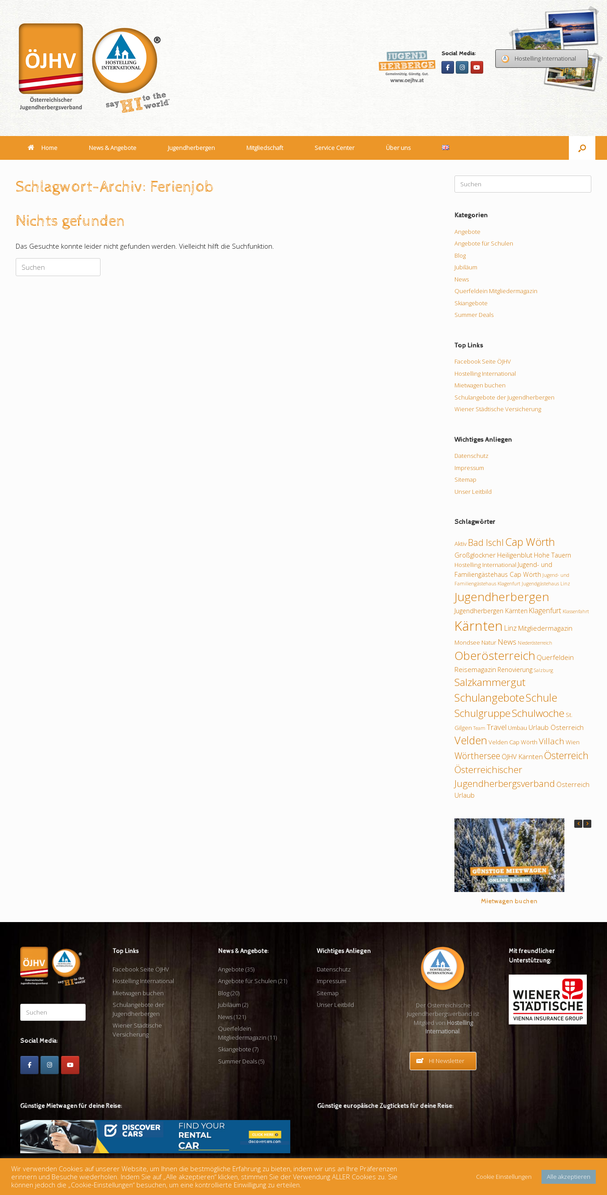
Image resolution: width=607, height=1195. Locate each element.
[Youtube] (477, 67)
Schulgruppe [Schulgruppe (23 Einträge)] (482, 713)
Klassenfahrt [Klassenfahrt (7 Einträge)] (576, 611)
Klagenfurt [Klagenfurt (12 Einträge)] (545, 610)
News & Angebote (112, 148)
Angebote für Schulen (483, 243)
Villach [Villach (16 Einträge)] (551, 741)
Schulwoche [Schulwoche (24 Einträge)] (538, 713)
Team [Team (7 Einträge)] (479, 728)
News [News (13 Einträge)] (507, 642)
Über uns (398, 148)
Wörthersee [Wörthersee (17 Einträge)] (477, 756)
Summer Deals (473, 315)
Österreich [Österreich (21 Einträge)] (566, 755)
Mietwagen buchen (480, 385)
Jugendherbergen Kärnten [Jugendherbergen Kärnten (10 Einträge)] (491, 610)
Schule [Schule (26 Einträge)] (541, 697)
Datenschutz (471, 456)
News (461, 279)
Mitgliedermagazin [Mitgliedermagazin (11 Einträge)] (545, 628)
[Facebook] (447, 67)
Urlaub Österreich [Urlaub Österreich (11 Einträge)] (556, 727)
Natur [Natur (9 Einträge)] (488, 642)
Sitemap (465, 479)
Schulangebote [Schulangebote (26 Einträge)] (489, 697)
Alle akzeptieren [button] (568, 1177)
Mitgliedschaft (264, 148)
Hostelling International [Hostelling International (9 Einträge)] (485, 565)
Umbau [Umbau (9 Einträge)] (517, 728)
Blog (460, 255)
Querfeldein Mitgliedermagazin (495, 291)
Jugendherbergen (191, 148)
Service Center (334, 148)
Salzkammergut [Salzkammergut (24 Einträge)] (489, 682)
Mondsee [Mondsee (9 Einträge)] (467, 642)
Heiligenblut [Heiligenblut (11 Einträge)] (515, 554)
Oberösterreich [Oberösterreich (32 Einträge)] (494, 655)
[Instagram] (462, 67)
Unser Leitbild (473, 492)
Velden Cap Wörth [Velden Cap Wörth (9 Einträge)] (513, 742)
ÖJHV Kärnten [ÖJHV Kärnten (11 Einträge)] (522, 756)
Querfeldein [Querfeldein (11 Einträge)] (555, 657)
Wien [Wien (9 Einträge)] (573, 742)
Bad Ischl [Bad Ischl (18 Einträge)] (486, 542)
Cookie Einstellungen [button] (504, 1177)
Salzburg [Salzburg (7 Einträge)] (543, 670)
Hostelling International (485, 373)
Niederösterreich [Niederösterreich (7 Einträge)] (535, 643)
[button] (582, 148)
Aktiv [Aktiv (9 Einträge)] (460, 544)
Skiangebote (471, 303)
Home (42, 148)
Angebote (467, 232)
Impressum (469, 468)
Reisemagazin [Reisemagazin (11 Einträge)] (475, 669)
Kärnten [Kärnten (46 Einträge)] (478, 626)
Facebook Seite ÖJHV (482, 361)
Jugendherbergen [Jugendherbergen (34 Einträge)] (501, 597)
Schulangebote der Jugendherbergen (504, 397)
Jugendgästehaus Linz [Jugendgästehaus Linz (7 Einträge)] (546, 583)
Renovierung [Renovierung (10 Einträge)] (515, 669)
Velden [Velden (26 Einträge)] (470, 740)
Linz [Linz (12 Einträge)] (510, 628)
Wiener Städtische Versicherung (497, 409)
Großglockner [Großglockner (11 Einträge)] (475, 554)
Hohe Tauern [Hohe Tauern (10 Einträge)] (552, 555)
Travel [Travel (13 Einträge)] (497, 727)
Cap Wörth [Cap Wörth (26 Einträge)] (530, 542)
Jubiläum (465, 267)
